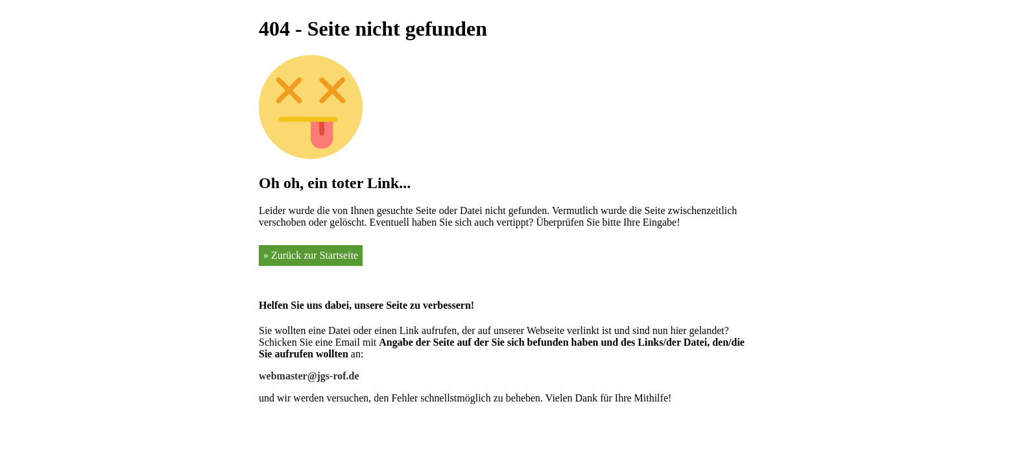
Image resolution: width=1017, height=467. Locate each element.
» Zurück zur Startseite (310, 255)
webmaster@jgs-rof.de (309, 375)
